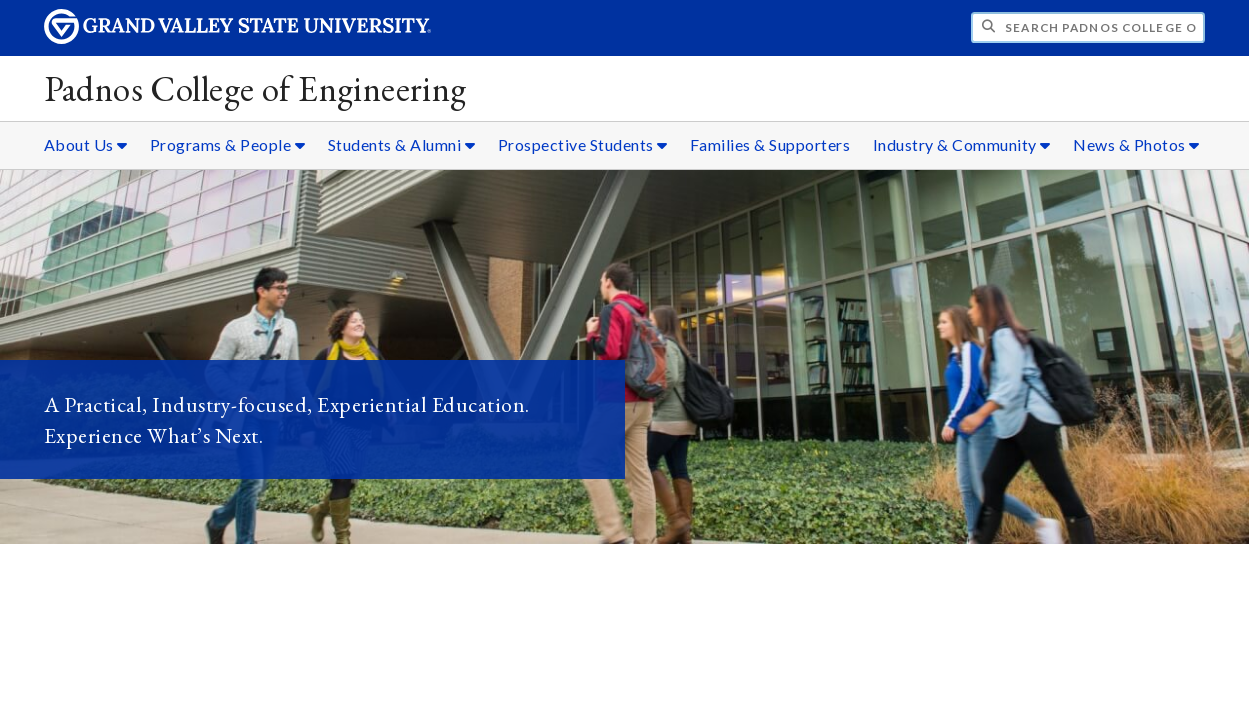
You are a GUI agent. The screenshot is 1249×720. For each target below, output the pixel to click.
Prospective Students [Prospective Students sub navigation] (583, 144)
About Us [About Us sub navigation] (86, 144)
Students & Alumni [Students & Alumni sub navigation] (402, 144)
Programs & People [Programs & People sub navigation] (228, 144)
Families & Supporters (770, 144)
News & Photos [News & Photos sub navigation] (1136, 144)
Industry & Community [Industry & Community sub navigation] (962, 144)
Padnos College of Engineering (255, 88)
